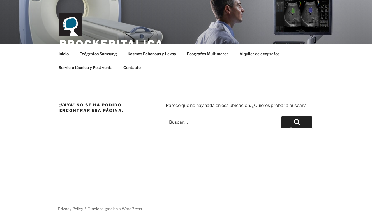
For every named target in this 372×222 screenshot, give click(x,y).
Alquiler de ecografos (259, 53)
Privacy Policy (70, 208)
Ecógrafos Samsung (98, 53)
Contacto (132, 67)
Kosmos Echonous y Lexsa (152, 53)
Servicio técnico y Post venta (86, 67)
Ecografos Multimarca (208, 53)
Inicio (64, 53)
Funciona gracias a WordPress (114, 208)
